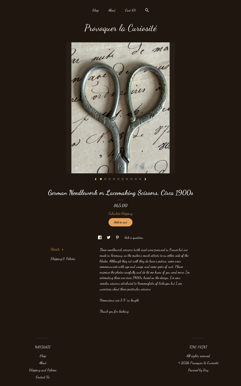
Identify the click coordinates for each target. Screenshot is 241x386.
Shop (95, 10)
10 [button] (140, 179)
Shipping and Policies (43, 370)
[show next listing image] (145, 179)
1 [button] (101, 179)
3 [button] (109, 179)
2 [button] (105, 179)
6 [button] (123, 179)
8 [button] (131, 179)
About (111, 10)
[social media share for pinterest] (118, 237)
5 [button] (118, 179)
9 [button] (136, 179)
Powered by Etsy (198, 370)
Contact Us (43, 377)
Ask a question (133, 237)
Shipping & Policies (63, 259)
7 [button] (127, 179)
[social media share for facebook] (100, 237)
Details (57, 249)
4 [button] (114, 179)
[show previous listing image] (96, 179)
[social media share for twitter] (109, 237)
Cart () (130, 10)
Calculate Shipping (120, 213)
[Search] (147, 10)
